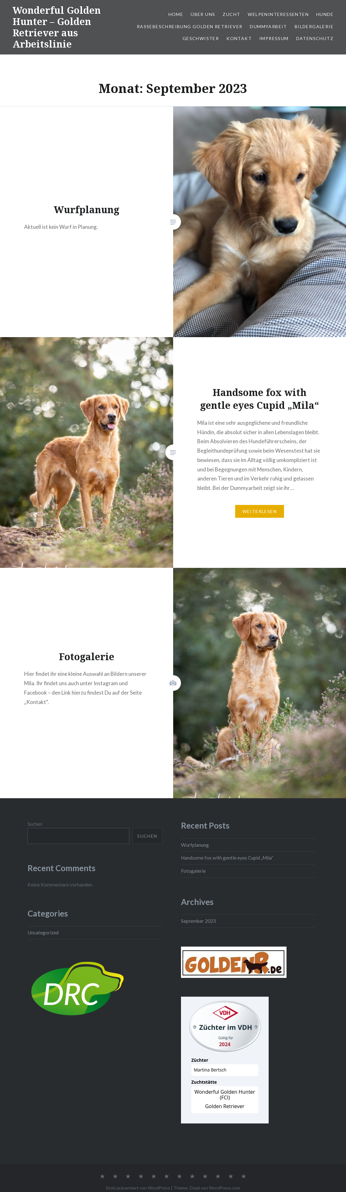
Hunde (324, 14)
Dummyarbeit (268, 26)
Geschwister (201, 38)
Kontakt (239, 38)
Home (175, 14)
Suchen (35, 824)
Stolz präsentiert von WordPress (138, 1187)
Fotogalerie (193, 871)
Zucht (231, 14)
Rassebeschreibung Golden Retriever (190, 26)
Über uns (203, 14)
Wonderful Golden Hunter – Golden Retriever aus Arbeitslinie (57, 27)
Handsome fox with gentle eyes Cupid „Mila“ (227, 858)
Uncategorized (43, 932)
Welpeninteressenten (278, 14)
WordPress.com (224, 1187)
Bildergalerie (314, 26)
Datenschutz (314, 38)
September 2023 (198, 921)
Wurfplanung (195, 845)
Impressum (274, 38)
